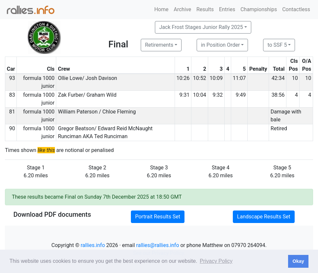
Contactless (296, 9)
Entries (227, 9)
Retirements (159, 45)
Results (205, 9)
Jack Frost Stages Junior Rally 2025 (201, 27)
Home (161, 9)
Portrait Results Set (157, 216)
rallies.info (93, 245)
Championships (258, 9)
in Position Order (220, 45)
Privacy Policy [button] (216, 261)
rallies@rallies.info (157, 245)
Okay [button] (298, 261)
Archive (182, 9)
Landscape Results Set (263, 216)
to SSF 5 (277, 45)
